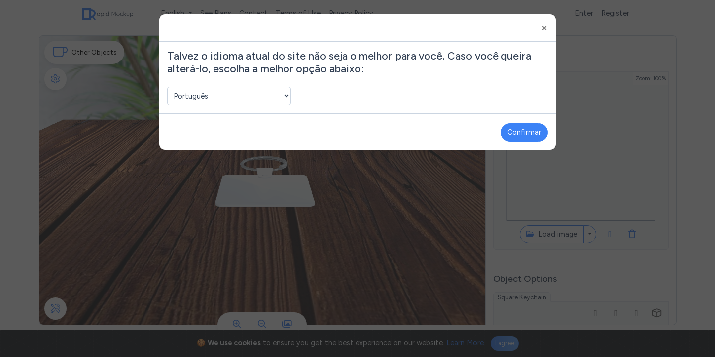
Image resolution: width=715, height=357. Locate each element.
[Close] (544, 27)
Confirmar (524, 132)
